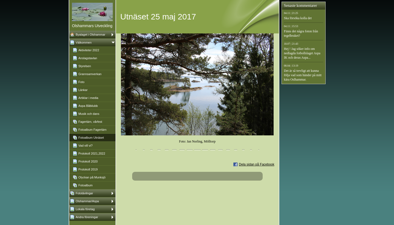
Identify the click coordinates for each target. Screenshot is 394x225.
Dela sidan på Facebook (256, 164)
